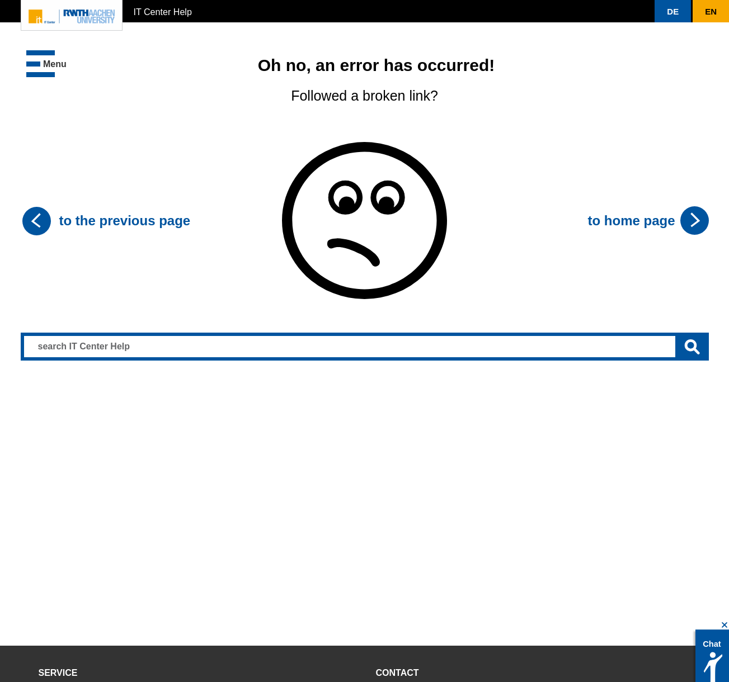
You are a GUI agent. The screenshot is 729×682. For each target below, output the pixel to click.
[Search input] (365, 346)
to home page (631, 220)
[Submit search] (692, 347)
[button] (673, 11)
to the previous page (125, 220)
